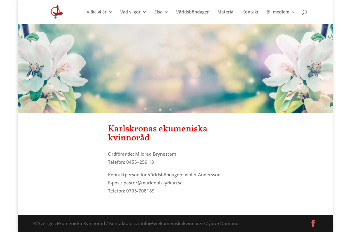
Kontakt (250, 12)
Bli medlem (278, 12)
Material (226, 12)
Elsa (158, 12)
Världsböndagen (193, 12)
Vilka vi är (96, 12)
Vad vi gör (130, 12)
